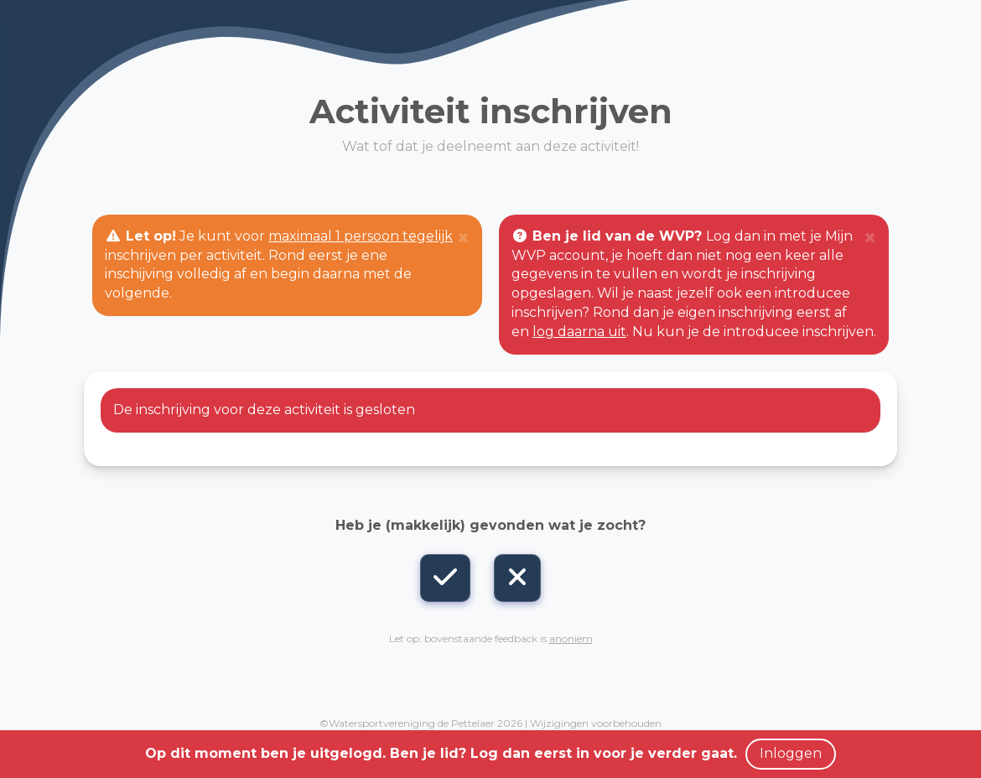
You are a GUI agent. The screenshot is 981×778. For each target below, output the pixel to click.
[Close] (463, 237)
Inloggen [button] (791, 753)
